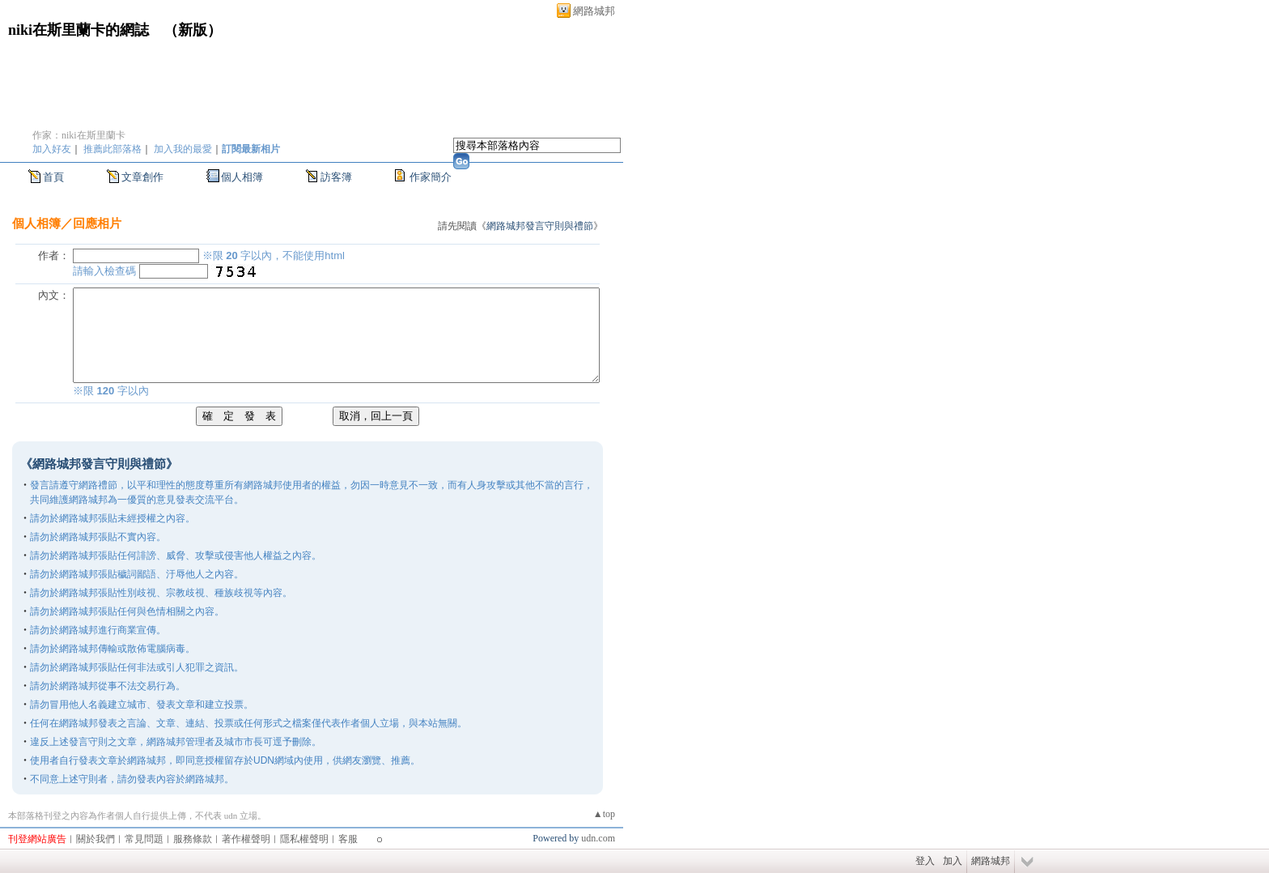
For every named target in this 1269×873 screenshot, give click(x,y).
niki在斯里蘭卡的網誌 (78, 30)
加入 (952, 861)
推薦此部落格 (112, 149)
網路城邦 (594, 11)
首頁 (53, 177)
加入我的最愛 (183, 149)
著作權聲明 (246, 839)
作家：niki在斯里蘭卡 (78, 135)
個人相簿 (242, 177)
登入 (925, 861)
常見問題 (144, 839)
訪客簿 (336, 177)
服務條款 (192, 839)
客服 (348, 839)
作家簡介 (431, 177)
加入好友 (51, 149)
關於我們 (95, 839)
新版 (192, 30)
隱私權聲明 (304, 839)
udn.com (598, 838)
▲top (604, 814)
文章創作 (142, 177)
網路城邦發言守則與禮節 (539, 226)
